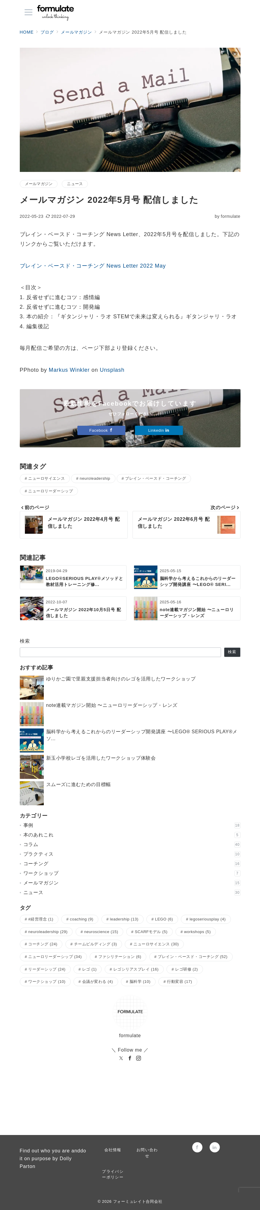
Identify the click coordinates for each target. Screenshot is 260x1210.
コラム (132, 845)
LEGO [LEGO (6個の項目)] (164, 919)
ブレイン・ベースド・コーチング (155, 478)
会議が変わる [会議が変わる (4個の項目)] (97, 981)
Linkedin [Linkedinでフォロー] (158, 430)
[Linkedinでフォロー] (152, 1112)
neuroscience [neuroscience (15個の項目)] (101, 931)
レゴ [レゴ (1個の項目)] (89, 969)
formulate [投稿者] (228, 216)
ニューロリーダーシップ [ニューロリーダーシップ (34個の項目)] (55, 956)
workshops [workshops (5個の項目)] (197, 931)
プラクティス (132, 854)
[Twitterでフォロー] (122, 1112)
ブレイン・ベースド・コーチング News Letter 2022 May (93, 266)
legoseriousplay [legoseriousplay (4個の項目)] (208, 919)
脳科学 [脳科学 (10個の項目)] (140, 981)
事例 (132, 825)
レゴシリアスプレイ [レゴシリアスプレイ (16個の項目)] (136, 969)
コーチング (132, 864)
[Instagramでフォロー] (137, 1112)
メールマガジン (39, 184)
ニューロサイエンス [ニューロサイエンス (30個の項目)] (156, 944)
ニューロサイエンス (46, 478)
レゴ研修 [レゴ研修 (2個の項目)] (186, 969)
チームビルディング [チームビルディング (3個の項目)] (95, 944)
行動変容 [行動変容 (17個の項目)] (179, 981)
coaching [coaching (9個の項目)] (81, 919)
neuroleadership (95, 478)
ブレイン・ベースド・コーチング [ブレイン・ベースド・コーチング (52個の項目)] (192, 956)
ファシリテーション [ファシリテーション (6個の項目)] (119, 956)
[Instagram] (138, 1058)
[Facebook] (130, 1058)
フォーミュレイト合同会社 (138, 1201)
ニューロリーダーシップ (50, 491)
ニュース (75, 184)
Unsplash (112, 370)
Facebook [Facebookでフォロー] (101, 430)
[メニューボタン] (28, 13)
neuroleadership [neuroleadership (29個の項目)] (47, 931)
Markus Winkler (69, 370)
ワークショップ (132, 873)
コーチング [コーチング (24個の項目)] (42, 944)
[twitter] (121, 1058)
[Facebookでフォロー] (108, 1112)
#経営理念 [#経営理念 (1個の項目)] (40, 919)
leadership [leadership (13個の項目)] (124, 919)
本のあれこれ (132, 835)
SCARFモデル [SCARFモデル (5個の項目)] (151, 931)
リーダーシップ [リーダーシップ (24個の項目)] (46, 969)
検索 (25, 641)
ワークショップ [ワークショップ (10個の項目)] (46, 981)
